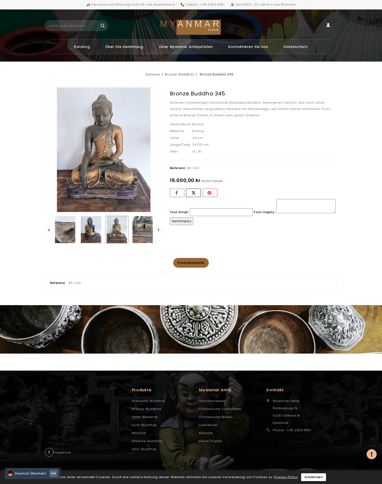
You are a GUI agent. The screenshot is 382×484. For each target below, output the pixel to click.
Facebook (62, 453)
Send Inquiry (181, 221)
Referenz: (178, 168)
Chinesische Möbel (216, 417)
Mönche (139, 433)
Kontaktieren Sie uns (248, 46)
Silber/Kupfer (210, 441)
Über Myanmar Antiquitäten (186, 46)
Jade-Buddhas (145, 417)
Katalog (82, 46)
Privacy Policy (286, 477)
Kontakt (275, 390)
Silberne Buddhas (147, 441)
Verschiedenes (212, 401)
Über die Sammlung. (124, 46)
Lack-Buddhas (144, 425)
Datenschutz (296, 46)
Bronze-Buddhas (147, 409)
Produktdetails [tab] (190, 263)
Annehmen (314, 477)
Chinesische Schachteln (220, 409)
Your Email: (179, 212)
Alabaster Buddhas (149, 401)
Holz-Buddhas (144, 449)
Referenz (57, 283)
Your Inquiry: (264, 212)
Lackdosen (208, 425)
